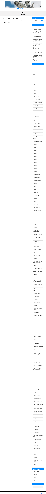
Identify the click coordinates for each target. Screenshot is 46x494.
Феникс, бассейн (36, 445)
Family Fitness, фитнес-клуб (37, 85)
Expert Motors (35, 84)
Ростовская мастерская (37, 380)
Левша (35, 323)
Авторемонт (35, 144)
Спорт (36, 12)
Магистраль (35, 331)
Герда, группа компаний (37, 255)
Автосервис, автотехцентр (37, 180)
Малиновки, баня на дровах (37, 332)
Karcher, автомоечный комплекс (38, 102)
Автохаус (35, 186)
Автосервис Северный (37, 177)
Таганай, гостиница (36, 426)
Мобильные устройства (29, 12)
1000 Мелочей (35, 66)
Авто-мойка (35, 128)
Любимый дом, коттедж (37, 328)
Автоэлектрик (35, 189)
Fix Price (35, 88)
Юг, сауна (35, 464)
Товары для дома (36, 429)
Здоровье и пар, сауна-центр (37, 288)
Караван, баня (36, 299)
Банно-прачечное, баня (37, 207)
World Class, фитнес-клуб (37, 123)
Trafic (34, 120)
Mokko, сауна (35, 108)
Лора (34, 326)
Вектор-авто (35, 243)
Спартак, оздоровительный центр (38, 408)
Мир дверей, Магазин (36, 343)
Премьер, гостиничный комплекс (38, 365)
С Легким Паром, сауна (37, 395)
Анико (34, 202)
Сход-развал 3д (36, 419)
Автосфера (35, 183)
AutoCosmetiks (36, 69)
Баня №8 (35, 218)
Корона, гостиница (36, 312)
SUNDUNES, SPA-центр (36, 116)
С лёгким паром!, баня (37, 397)
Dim (34, 81)
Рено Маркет (35, 376)
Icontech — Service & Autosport (37, 100)
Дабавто (35, 265)
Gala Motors (35, 94)
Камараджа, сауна (36, 296)
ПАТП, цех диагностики (37, 362)
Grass (34, 97)
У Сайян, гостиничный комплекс (38, 439)
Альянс (35, 201)
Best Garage (35, 72)
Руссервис (35, 385)
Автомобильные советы (17, 12)
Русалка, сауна (36, 383)
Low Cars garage (36, 105)
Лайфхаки (39, 12)
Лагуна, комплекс (36, 320)
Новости (10, 12)
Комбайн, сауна (36, 305)
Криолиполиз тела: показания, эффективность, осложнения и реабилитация (37, 59)
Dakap (34, 78)
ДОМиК (35, 277)
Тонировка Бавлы (36, 432)
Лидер (35, 325)
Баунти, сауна (36, 227)
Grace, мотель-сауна (36, 96)
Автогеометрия (36, 131)
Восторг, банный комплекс (37, 249)
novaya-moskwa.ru (23, 9)
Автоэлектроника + (36, 192)
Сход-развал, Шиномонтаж (37, 421)
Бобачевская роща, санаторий (38, 234)
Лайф (34, 322)
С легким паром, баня (36, 394)
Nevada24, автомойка (36, 109)
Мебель (35, 339)
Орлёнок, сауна (36, 358)
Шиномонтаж (35, 457)
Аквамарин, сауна (36, 195)
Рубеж (35, 382)
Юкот (34, 465)
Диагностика (35, 274)
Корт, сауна (35, 313)
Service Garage (35, 113)
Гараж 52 (35, 252)
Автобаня (35, 130)
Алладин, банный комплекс (37, 199)
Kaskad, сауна (35, 103)
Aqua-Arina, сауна (36, 67)
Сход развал (35, 416)
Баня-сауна (35, 221)
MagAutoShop (35, 106)
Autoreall (35, 70)
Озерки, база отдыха (36, 357)
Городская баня (36, 258)
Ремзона (35, 374)
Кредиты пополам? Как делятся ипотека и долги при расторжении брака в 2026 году (37, 53)
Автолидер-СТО (36, 136)
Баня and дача (36, 214)
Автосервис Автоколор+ (37, 174)
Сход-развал (35, 418)
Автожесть (35, 134)
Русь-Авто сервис (36, 392)
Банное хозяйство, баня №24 (37, 208)
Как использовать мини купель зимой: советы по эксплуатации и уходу (37, 56)
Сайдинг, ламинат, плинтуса (37, 398)
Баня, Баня (35, 223)
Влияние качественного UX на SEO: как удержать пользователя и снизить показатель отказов (37, 47)
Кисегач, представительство (37, 302)
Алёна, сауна (35, 198)
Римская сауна (36, 379)
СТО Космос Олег (36, 415)
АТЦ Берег (35, 205)
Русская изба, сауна (36, 391)
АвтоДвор (35, 133)
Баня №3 (35, 217)
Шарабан (35, 454)
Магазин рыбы (36, 329)
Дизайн (23, 12)
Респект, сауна (36, 377)
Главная (6, 12)
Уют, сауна (35, 442)
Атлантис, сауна (36, 204)
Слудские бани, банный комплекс (38, 404)
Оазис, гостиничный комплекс (38, 355)
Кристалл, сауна (36, 317)
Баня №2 (35, 215)
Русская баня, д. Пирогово (37, 389)
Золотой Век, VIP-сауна (37, 293)
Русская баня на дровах (37, 386)
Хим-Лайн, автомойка (37, 448)
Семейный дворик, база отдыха (38, 401)
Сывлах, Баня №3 (36, 422)
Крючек (35, 319)
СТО (34, 413)
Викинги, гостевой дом (37, 246)
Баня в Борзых (36, 220)
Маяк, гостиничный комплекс (37, 336)
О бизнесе (23, 14)
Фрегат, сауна (35, 446)
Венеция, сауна (36, 245)
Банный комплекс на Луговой (38, 210)
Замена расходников (36, 286)
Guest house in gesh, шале (37, 99)
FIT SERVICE (35, 87)
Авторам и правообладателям (38, 141)
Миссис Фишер (36, 344)
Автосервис (35, 147)
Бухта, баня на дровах (37, 237)
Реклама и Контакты (36, 373)
